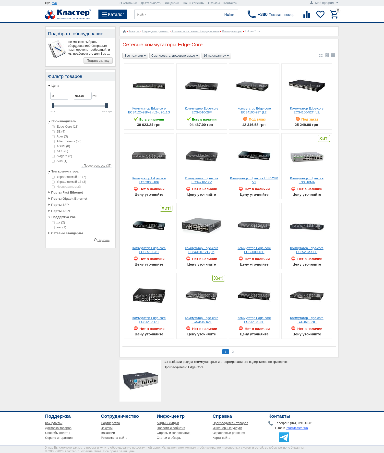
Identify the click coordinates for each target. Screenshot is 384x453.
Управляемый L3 (69, 182)
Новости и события (171, 428)
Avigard (62, 156)
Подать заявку (98, 60)
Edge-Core (65, 126)
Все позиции (135, 56)
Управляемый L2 (69, 177)
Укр (54, 3)
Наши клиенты (193, 3)
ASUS (61, 146)
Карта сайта (221, 438)
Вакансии (108, 433)
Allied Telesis (67, 141)
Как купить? (53, 423)
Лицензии (172, 3)
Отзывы (214, 3)
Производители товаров (230, 423)
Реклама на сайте (114, 438)
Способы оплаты (57, 433)
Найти (229, 14)
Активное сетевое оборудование (195, 31)
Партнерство (110, 423)
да (58, 222)
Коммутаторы (232, 31)
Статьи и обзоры (169, 438)
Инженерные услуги (227, 428)
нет (59, 227)
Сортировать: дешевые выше (174, 56)
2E (58, 131)
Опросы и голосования (174, 433)
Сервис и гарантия (59, 438)
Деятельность (151, 3)
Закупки (106, 428)
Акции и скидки (168, 423)
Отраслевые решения (229, 433)
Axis (59, 161)
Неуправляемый (66, 186)
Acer (60, 136)
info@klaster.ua (297, 428)
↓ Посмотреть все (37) (96, 165)
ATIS (60, 151)
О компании (128, 3)
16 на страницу (216, 56)
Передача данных (155, 31)
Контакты (230, 3)
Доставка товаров (58, 428)
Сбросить (103, 240)
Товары (134, 31)
